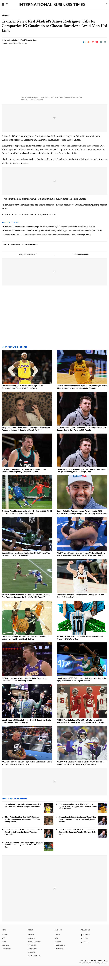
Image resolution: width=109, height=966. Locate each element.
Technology (5, 945)
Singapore (58, 942)
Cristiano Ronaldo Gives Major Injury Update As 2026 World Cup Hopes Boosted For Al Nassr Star (24, 845)
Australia (57, 935)
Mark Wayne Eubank (11, 40)
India (56, 938)
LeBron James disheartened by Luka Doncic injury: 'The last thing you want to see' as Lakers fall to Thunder (78, 806)
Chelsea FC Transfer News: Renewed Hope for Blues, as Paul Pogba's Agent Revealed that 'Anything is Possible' (49, 227)
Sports (4, 942)
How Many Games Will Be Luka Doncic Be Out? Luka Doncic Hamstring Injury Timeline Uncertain (23, 832)
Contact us (31, 938)
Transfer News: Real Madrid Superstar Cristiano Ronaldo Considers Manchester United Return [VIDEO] (47, 235)
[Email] (101, 42)
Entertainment (6, 948)
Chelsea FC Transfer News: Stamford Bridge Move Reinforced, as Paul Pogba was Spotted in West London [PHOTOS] (52, 231)
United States (59, 948)
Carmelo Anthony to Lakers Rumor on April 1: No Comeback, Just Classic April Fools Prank (23, 805)
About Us (31, 935)
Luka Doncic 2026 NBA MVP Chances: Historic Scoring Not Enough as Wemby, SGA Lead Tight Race (77, 832)
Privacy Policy (32, 945)
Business (5, 935)
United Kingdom (60, 945)
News (3, 938)
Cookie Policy (32, 948)
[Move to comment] (105, 42)
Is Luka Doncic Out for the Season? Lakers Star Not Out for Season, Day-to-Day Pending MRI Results (77, 819)
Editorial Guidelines (81, 254)
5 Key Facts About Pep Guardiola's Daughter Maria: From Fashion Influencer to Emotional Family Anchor (23, 819)
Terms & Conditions (34, 942)
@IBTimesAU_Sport (29, 40)
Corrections (31, 952)
